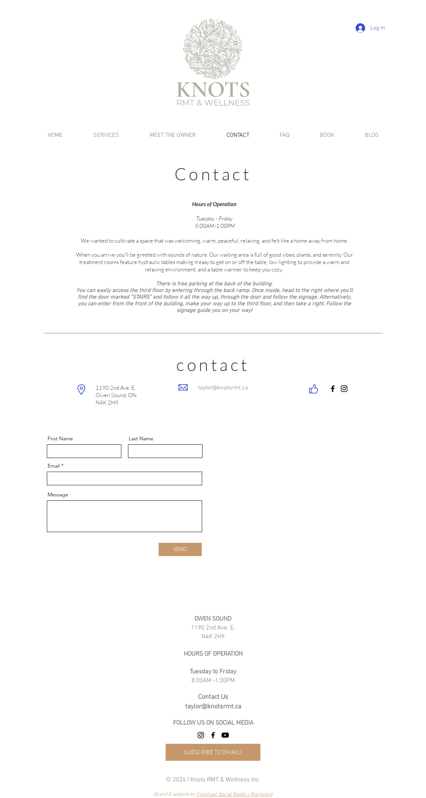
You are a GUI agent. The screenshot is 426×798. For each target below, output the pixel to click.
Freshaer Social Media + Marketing (235, 794)
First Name (60, 438)
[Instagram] (344, 388)
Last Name (141, 438)
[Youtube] (225, 735)
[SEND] (180, 549)
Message (58, 494)
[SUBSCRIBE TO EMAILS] (213, 752)
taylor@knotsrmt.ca (223, 388)
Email (54, 465)
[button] (173, 135)
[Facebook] (332, 388)
